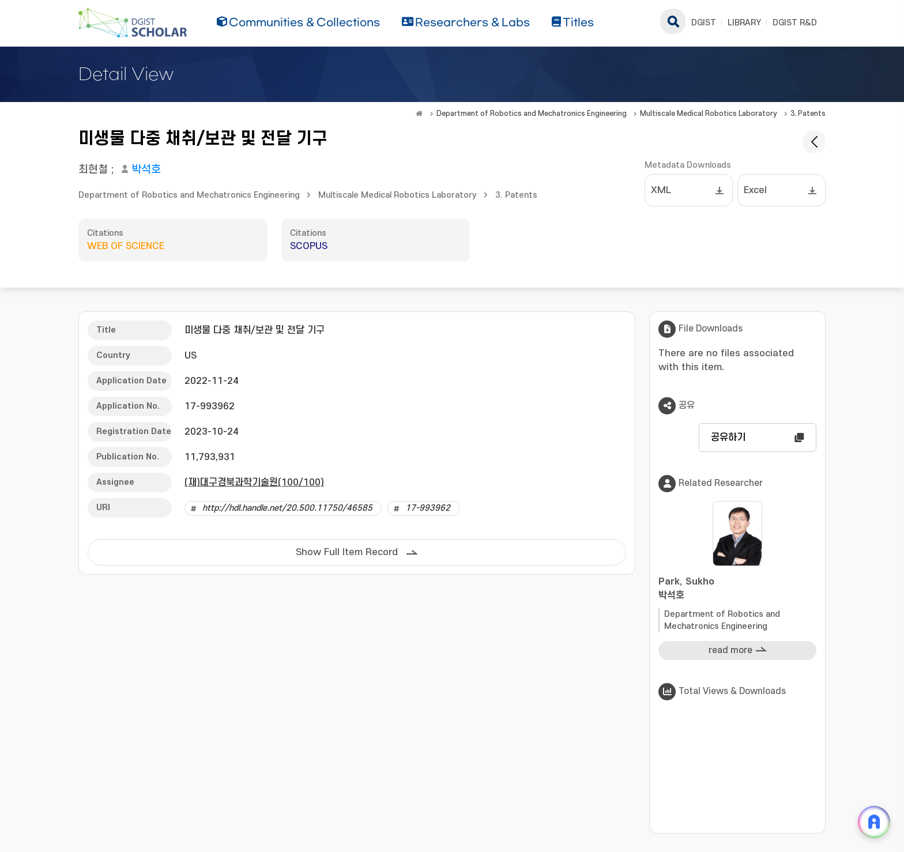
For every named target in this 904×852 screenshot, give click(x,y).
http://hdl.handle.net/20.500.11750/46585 (287, 508)
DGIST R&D (795, 23)
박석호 (146, 170)
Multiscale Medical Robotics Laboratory (708, 114)
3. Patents (808, 114)
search (672, 21)
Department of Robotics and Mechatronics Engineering (531, 114)
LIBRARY (744, 23)
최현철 (93, 170)
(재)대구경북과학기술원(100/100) (254, 482)
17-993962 (427, 508)
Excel (755, 190)
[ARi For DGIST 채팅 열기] (874, 822)
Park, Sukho (737, 589)
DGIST (703, 23)
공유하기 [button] (728, 437)
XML (661, 190)
